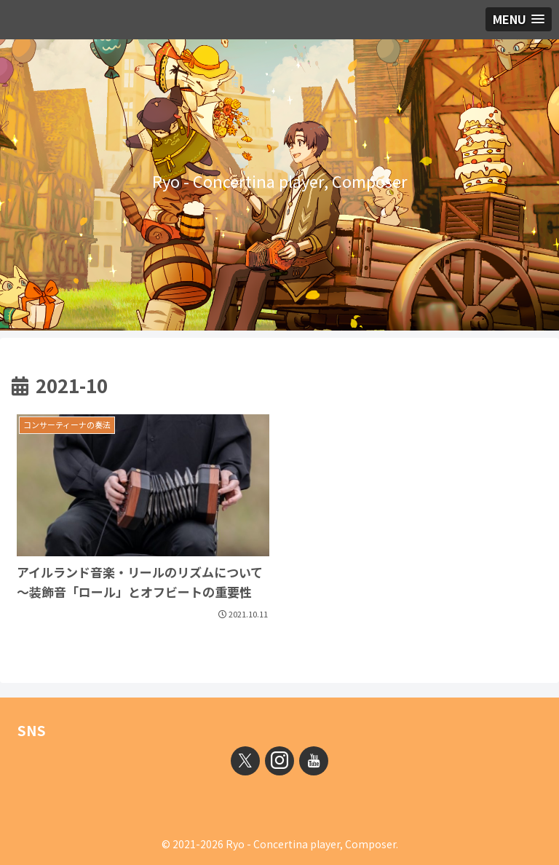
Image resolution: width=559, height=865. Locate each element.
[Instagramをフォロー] (279, 760)
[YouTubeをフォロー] (313, 760)
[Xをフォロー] (245, 760)
